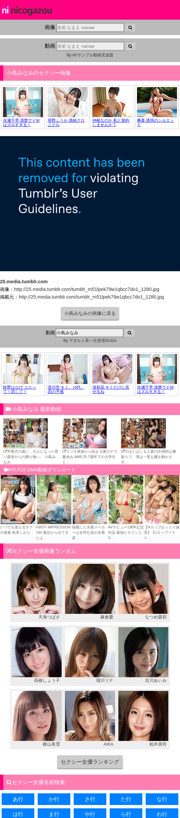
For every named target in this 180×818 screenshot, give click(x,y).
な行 (162, 799)
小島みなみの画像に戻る (90, 313)
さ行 (90, 799)
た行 (126, 799)
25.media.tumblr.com (24, 281)
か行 (54, 799)
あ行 (18, 799)
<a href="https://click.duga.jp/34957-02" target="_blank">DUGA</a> (90, 107)
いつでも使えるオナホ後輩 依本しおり (18, 527)
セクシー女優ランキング (90, 762)
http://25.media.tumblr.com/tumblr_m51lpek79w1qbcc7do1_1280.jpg (86, 289)
